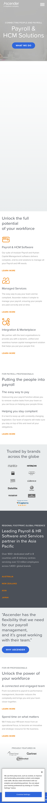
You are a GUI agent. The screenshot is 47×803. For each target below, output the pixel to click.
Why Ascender (15, 649)
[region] (23, 785)
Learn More (8, 270)
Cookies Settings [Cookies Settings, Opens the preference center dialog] (23, 794)
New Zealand (9, 583)
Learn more (8, 353)
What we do (23, 45)
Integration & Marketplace (19, 329)
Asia (4, 590)
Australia (7, 576)
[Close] (42, 772)
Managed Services (14, 288)
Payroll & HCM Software (17, 247)
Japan (5, 597)
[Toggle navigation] (42, 4)
